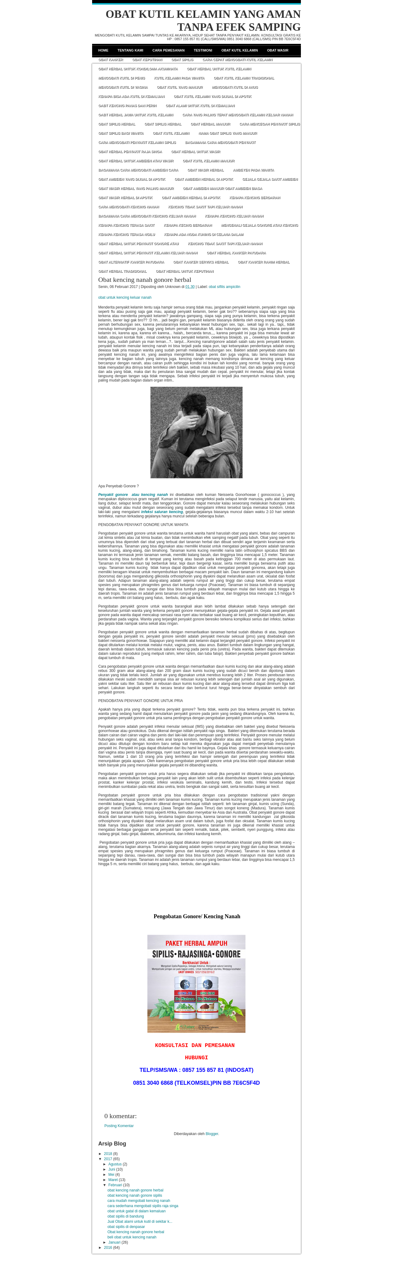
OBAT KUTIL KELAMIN (171, 133)
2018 (108, 1154)
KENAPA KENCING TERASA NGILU (126, 234)
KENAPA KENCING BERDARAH (254, 197)
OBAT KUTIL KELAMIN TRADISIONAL (244, 78)
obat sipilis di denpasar (126, 1227)
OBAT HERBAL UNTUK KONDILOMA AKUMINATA (138, 69)
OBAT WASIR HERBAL (205, 170)
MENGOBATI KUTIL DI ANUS (235, 87)
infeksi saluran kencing (162, 512)
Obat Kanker (110, 59)
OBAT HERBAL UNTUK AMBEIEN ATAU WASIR (135, 161)
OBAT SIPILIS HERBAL (116, 124)
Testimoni (203, 50)
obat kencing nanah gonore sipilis (134, 1195)
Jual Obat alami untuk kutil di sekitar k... (139, 1221)
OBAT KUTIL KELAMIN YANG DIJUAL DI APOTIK (212, 96)
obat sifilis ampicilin (224, 287)
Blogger (212, 1134)
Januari (114, 1242)
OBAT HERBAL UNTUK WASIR (195, 151)
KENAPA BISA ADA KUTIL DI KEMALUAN (131, 96)
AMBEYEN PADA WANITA (253, 170)
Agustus (115, 1164)
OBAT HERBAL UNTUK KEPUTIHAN (184, 271)
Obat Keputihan (147, 59)
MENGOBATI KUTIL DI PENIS (121, 78)
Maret (113, 1180)
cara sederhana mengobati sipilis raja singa (142, 1206)
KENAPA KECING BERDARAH (188, 225)
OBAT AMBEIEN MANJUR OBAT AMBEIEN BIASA (222, 188)
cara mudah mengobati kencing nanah (138, 1201)
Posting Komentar (119, 1126)
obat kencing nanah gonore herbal (135, 1190)
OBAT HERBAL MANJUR (210, 124)
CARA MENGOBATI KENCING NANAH (128, 207)
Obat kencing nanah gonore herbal (144, 279)
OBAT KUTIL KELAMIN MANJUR (209, 161)
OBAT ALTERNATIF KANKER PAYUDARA (131, 262)
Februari (115, 1185)
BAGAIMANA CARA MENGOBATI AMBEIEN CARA (138, 170)
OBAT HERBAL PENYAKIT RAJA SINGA (130, 151)
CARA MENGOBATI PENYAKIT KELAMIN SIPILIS (137, 142)
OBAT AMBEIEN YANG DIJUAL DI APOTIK (131, 179)
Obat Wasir (277, 50)
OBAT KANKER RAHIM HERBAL (264, 262)
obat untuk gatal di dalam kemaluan (136, 1211)
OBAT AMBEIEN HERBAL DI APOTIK (203, 179)
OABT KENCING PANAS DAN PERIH (127, 105)
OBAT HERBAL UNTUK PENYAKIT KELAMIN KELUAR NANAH (147, 253)
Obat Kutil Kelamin (239, 50)
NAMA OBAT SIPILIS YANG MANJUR (227, 133)
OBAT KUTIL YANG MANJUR (180, 87)
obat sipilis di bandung (125, 1216)
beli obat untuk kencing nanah (131, 1237)
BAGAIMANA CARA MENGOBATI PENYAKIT (220, 142)
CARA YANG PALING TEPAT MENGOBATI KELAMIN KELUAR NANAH (237, 115)
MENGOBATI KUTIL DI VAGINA (123, 87)
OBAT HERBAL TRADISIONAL (122, 271)
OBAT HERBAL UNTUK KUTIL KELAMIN (219, 69)
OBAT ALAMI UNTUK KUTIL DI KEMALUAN (200, 105)
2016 (108, 1247)
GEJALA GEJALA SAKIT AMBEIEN (270, 179)
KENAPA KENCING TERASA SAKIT (126, 225)
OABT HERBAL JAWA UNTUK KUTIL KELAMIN (135, 115)
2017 (108, 1159)
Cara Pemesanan (169, 50)
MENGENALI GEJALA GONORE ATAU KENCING (259, 225)
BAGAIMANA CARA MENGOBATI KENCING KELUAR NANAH (147, 216)
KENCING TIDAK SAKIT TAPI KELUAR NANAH (205, 207)
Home (103, 50)
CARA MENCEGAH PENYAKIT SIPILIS (269, 124)
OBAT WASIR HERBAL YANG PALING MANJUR (136, 188)
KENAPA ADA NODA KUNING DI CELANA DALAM (203, 234)
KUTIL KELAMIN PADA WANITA (179, 78)
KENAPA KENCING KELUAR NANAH (234, 216)
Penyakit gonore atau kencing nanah (133, 495)
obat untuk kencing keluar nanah (124, 297)
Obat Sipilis (182, 59)
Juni (111, 1169)
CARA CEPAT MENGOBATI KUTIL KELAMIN (237, 59)
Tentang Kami (130, 50)
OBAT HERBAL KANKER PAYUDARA (236, 253)
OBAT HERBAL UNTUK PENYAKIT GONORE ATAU (138, 243)
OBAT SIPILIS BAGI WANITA (120, 133)
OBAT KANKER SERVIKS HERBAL (201, 262)
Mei (111, 1174)
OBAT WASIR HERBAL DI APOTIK (125, 197)
